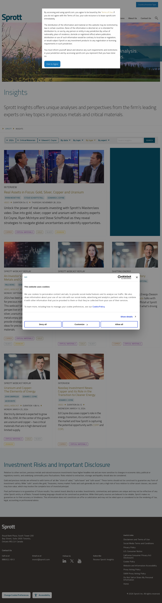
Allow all (119, 324)
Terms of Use (107, 12)
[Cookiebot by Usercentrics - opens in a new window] (119, 277)
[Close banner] (137, 277)
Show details (127, 317)
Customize (81, 324)
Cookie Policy (99, 306)
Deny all (43, 324)
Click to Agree (52, 63)
